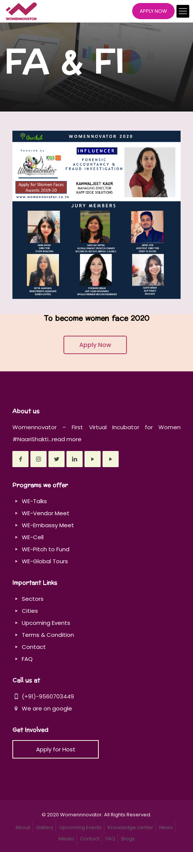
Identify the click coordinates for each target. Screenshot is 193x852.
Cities (30, 611)
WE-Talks (34, 501)
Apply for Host (55, 749)
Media (66, 838)
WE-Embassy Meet (48, 525)
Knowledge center (130, 827)
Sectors (33, 599)
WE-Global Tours (45, 561)
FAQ (27, 659)
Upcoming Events (46, 623)
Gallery (44, 827)
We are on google (42, 708)
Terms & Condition (48, 635)
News (166, 827)
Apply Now (95, 345)
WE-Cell (33, 537)
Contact (34, 647)
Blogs (128, 838)
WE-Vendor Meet (45, 513)
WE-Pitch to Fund (45, 549)
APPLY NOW (153, 11)
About (22, 827)
